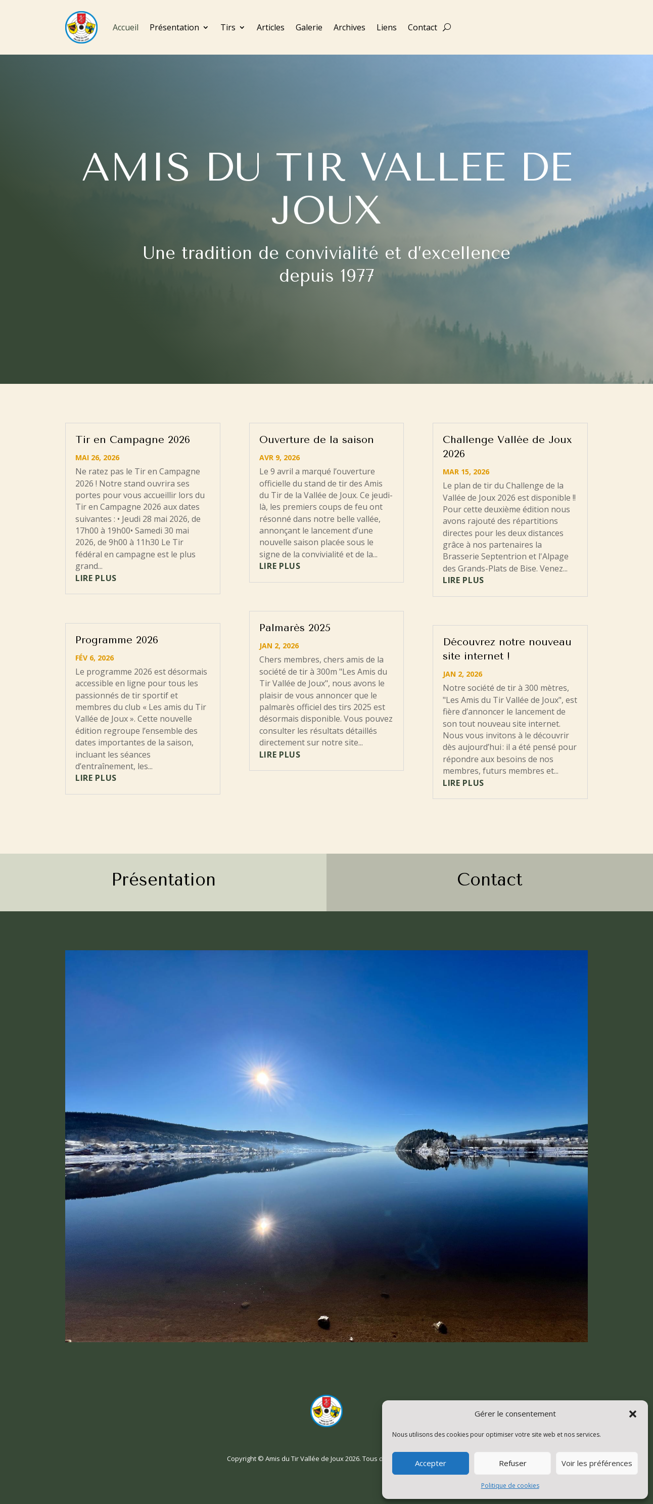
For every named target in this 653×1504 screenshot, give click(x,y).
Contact (422, 27)
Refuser (513, 1463)
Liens (387, 27)
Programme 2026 (116, 640)
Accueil (125, 27)
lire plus (96, 578)
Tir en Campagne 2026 (132, 440)
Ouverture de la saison (316, 440)
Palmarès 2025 (295, 628)
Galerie (309, 27)
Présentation (174, 27)
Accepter (430, 1463)
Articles (271, 27)
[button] (633, 1414)
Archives (349, 27)
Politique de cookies (510, 1485)
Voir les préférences (597, 1463)
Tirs (228, 27)
